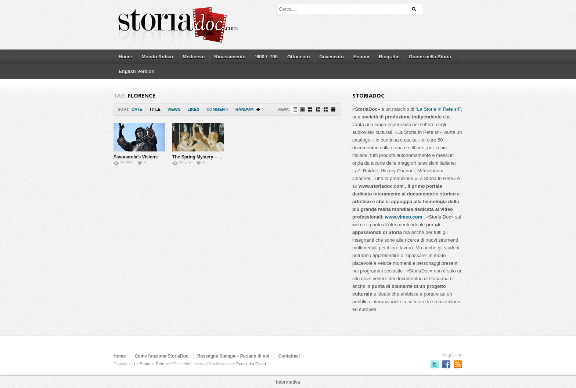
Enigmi (361, 56)
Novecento (331, 56)
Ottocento (298, 56)
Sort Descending (258, 109)
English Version (137, 71)
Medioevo (194, 56)
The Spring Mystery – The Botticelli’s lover (216, 157)
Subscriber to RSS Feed (458, 364)
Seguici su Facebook (446, 364)
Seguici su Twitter (434, 364)
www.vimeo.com (403, 217)
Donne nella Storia (430, 56)
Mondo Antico (157, 56)
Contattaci (289, 356)
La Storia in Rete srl (152, 364)
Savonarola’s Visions (136, 157)
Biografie (389, 56)
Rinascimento (229, 56)
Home (125, 56)
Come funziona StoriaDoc (161, 356)
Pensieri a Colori (251, 364)
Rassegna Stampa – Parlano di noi (233, 356)
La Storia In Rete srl (438, 109)
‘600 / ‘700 (266, 56)
